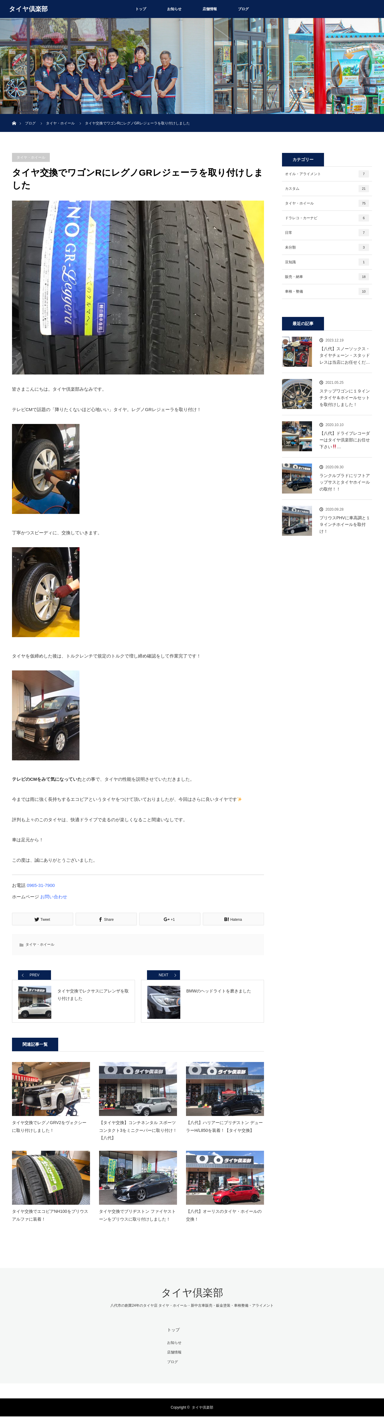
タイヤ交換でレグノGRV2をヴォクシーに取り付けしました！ (49, 1128)
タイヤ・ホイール (30, 157)
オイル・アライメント (327, 173)
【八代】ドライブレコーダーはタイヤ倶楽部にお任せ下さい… (345, 440)
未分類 (327, 247)
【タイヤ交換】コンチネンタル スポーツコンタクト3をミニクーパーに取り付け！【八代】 (138, 1131)
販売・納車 (327, 276)
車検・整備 (327, 291)
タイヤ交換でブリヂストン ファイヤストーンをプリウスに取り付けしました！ (137, 1216)
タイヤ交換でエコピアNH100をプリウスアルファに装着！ (50, 1216)
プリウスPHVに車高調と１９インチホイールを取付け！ (345, 524)
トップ (140, 9)
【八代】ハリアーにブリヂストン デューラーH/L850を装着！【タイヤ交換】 (224, 1128)
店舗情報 (209, 9)
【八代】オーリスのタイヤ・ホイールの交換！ (224, 1216)
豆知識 (327, 262)
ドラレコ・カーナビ (327, 218)
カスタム (327, 188)
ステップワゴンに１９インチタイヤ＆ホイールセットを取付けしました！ (345, 398)
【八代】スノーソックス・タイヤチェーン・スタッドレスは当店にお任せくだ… (345, 355)
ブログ (243, 9)
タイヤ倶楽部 (28, 8)
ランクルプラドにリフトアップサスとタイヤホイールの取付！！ (345, 482)
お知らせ (174, 9)
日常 (327, 232)
